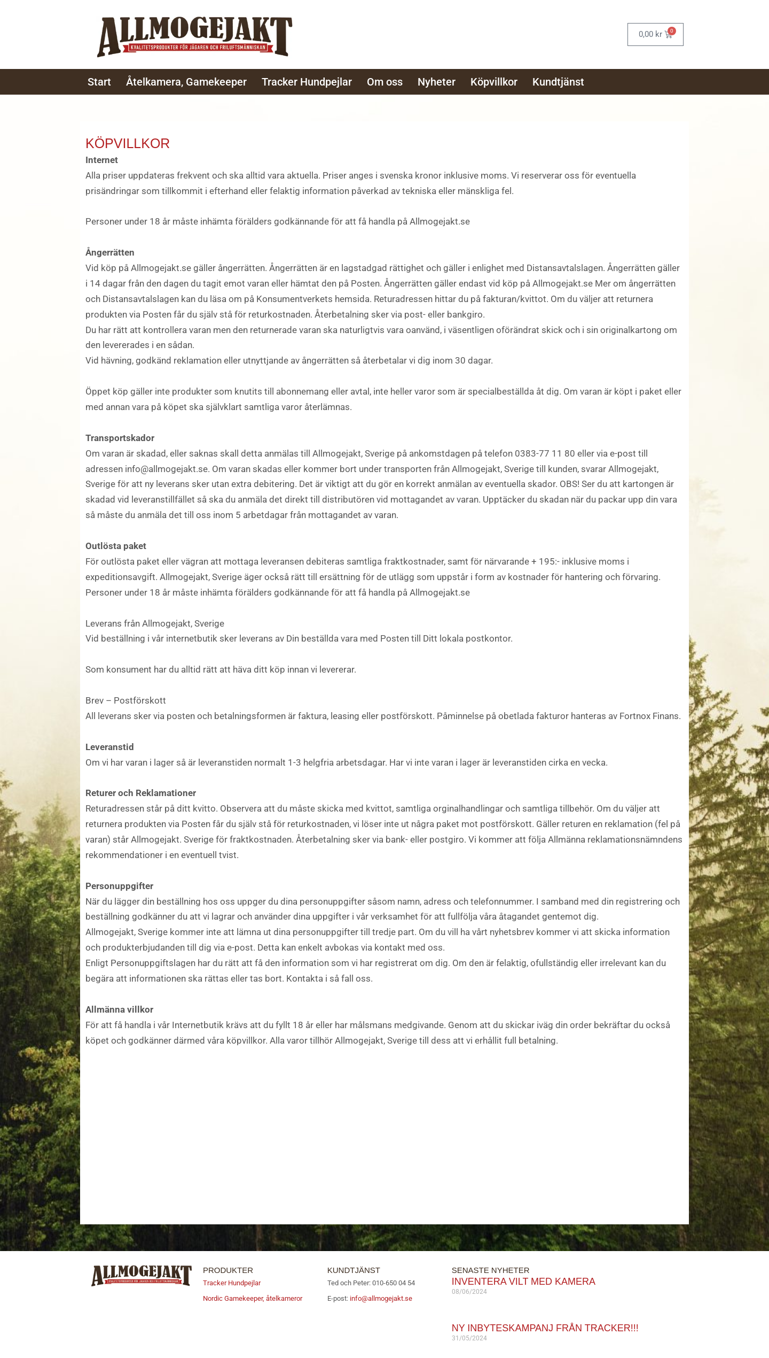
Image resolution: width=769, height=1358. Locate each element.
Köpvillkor (493, 80)
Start (99, 80)
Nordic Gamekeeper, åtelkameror (252, 1296)
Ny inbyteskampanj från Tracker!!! (545, 1325)
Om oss (385, 80)
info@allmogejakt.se (380, 1296)
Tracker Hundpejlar (307, 80)
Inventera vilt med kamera (523, 1279)
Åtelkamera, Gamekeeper (186, 80)
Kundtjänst (558, 80)
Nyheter (437, 80)
